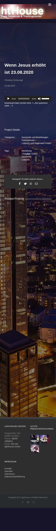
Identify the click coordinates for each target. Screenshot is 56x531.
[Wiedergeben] (8, 98)
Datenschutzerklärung (14, 476)
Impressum (9, 474)
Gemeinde (26, 157)
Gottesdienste (28, 140)
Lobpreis (26, 159)
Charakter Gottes (30, 154)
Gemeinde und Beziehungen (35, 137)
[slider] (24, 98)
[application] (28, 99)
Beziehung (27, 151)
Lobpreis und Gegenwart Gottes (36, 143)
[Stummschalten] (39, 98)
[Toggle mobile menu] (50, 4)
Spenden (8, 471)
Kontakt (7, 468)
